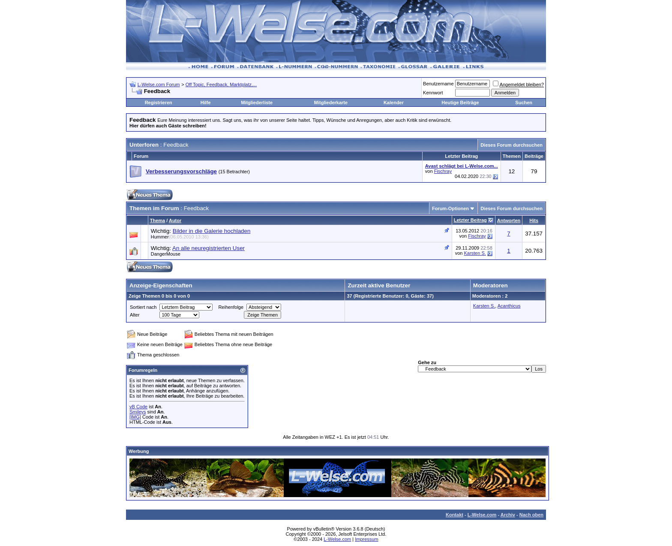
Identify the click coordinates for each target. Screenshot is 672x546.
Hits (533, 220)
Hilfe (206, 102)
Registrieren (158, 102)
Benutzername (438, 83)
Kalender (394, 102)
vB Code (138, 406)
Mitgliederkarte (331, 102)
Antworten (508, 220)
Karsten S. (475, 253)
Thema (157, 220)
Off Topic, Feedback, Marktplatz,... (221, 84)
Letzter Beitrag (470, 220)
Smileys (137, 411)
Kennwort (433, 92)
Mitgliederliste (257, 102)
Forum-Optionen (450, 208)
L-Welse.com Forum (159, 84)
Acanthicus (509, 305)
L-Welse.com (482, 514)
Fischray (443, 171)
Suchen (523, 102)
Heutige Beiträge (460, 102)
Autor (175, 220)
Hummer (180, 236)
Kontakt (454, 514)
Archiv (508, 514)
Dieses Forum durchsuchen (511, 145)
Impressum (366, 539)
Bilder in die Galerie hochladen (212, 231)
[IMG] (135, 416)
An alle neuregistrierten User (208, 248)
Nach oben (531, 514)
